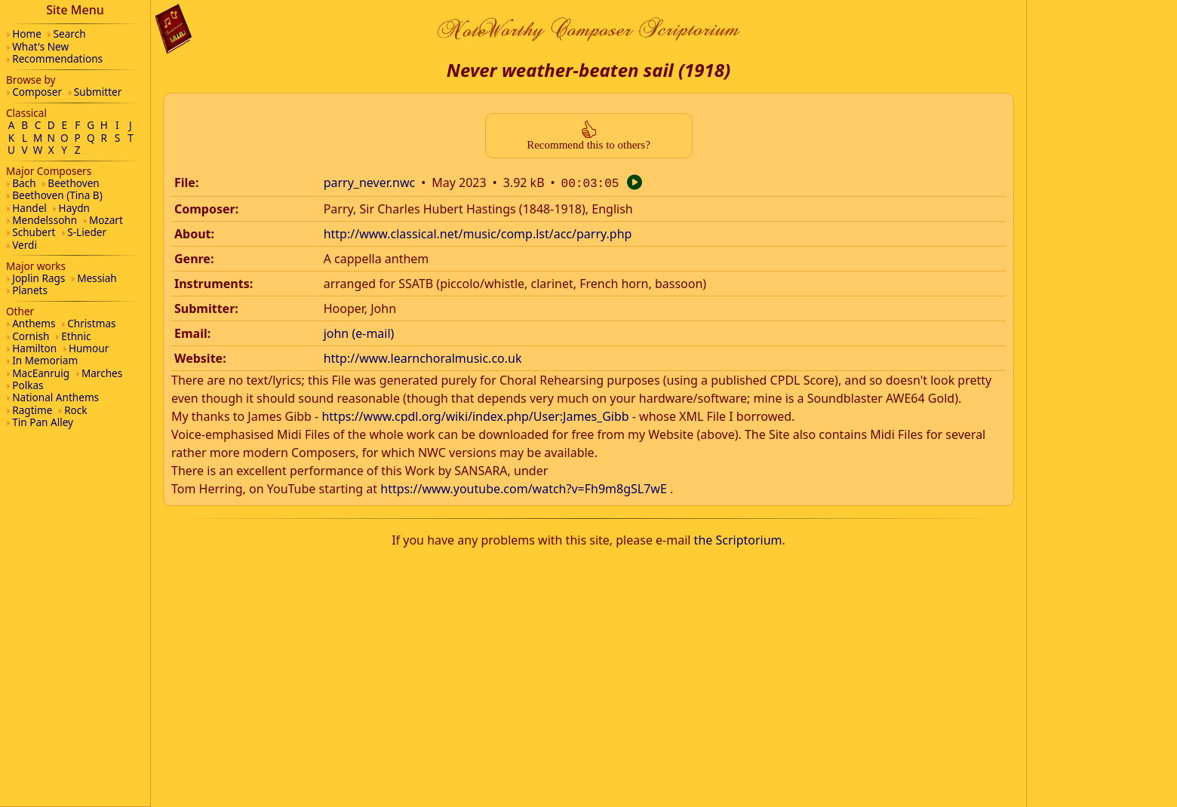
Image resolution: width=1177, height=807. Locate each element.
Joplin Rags (38, 278)
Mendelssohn (44, 220)
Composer (37, 91)
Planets (30, 290)
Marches (101, 373)
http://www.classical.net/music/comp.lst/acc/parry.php (478, 232)
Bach (23, 183)
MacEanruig (40, 373)
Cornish (30, 336)
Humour (89, 348)
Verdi (24, 245)
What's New (40, 46)
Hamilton (34, 348)
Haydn (74, 208)
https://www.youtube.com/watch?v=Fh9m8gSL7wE (523, 487)
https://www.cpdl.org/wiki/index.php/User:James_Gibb (474, 415)
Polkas (27, 385)
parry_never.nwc (370, 182)
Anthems (33, 323)
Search (70, 33)
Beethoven (73, 183)
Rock (75, 410)
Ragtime (32, 410)
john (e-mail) (359, 332)
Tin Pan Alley (42, 422)
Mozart (106, 220)
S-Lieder (86, 232)
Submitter (98, 91)
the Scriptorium (738, 538)
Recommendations (57, 58)
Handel (29, 208)
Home (26, 33)
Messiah (97, 278)
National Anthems (55, 397)
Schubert (33, 232)
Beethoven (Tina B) (57, 195)
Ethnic (76, 336)
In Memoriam (45, 360)
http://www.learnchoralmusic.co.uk (423, 356)
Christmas (91, 323)
